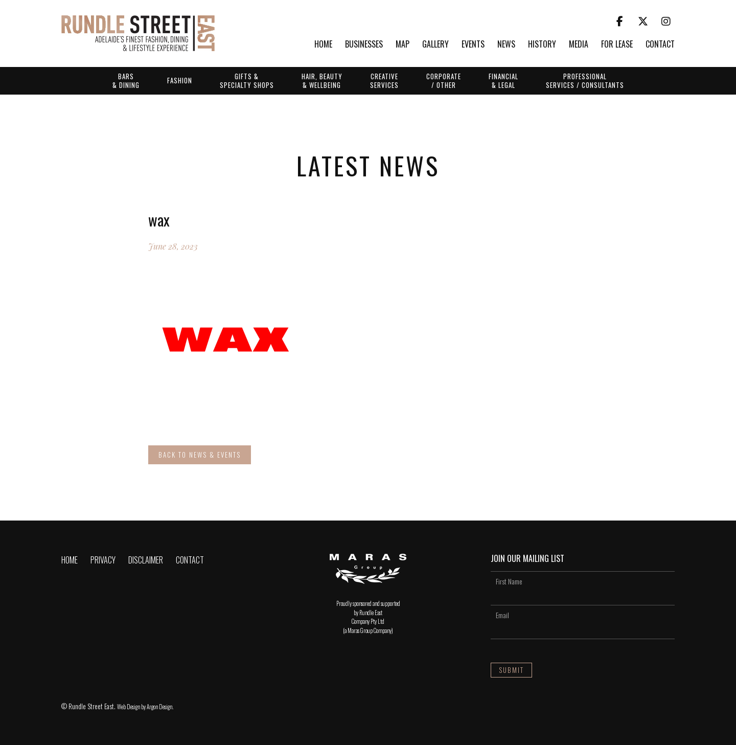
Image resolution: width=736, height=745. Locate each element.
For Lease (617, 44)
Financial (503, 80)
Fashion (179, 80)
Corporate (443, 80)
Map (402, 44)
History (542, 44)
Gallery (435, 44)
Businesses (364, 44)
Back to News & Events (199, 454)
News (506, 44)
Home (323, 44)
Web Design (128, 707)
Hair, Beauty (322, 80)
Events (473, 44)
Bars (126, 80)
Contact (660, 44)
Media (578, 44)
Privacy (103, 560)
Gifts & (247, 80)
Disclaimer (145, 560)
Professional (585, 80)
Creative (384, 80)
